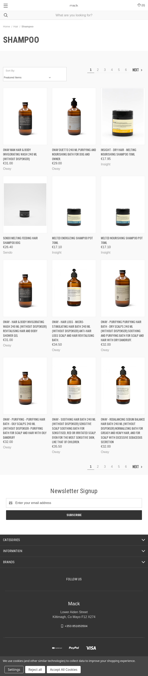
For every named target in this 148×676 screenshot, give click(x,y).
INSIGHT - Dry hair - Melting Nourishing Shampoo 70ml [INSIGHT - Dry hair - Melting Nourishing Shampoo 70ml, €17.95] (118, 152)
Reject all (35, 669)
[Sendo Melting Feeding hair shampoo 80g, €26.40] (25, 204)
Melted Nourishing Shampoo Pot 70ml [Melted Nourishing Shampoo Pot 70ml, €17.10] (122, 240)
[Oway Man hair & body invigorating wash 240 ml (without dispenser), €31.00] (25, 116)
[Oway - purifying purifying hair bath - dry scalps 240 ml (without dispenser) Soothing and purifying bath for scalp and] (123, 288)
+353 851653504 (76, 625)
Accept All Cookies (63, 669)
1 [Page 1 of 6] (91, 70)
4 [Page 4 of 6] (112, 70)
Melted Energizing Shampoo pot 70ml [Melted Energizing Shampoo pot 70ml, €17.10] (72, 240)
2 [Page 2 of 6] (98, 70)
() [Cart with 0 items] (141, 5)
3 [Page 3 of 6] (105, 70)
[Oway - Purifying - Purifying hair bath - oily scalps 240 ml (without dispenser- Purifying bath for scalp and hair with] (25, 386)
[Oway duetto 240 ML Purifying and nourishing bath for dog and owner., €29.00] (74, 116)
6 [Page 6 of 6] (126, 70)
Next (137, 69)
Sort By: (10, 70)
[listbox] (28, 77)
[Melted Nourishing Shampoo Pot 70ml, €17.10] (123, 204)
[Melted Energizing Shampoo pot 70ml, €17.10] (74, 204)
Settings (14, 669)
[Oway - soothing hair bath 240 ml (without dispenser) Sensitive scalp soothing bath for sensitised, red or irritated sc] (74, 386)
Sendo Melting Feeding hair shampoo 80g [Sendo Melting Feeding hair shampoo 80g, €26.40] (20, 240)
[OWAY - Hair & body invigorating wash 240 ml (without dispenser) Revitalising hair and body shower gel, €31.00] (25, 288)
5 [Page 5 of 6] (119, 70)
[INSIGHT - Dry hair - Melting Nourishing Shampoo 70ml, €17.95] (123, 116)
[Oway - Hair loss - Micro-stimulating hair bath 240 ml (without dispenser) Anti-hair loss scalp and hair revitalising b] (74, 288)
